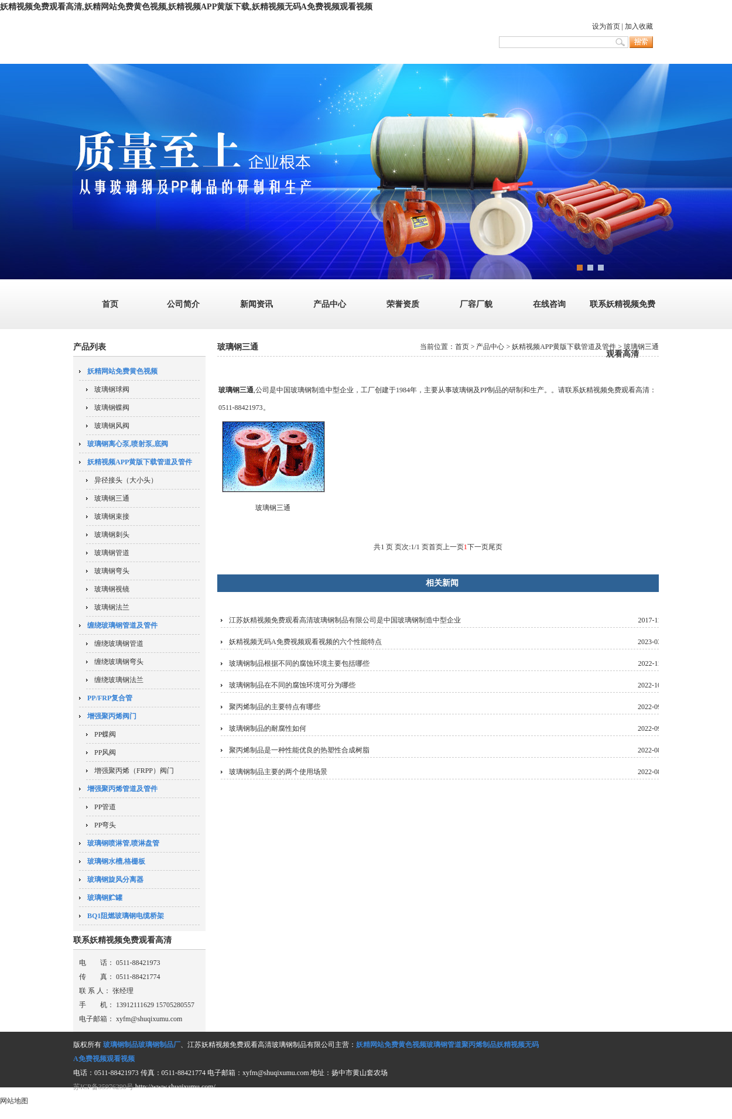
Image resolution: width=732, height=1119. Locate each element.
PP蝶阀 (105, 734)
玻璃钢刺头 (111, 535)
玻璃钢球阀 (111, 389)
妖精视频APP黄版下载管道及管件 (564, 347)
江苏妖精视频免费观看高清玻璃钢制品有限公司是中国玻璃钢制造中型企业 (345, 620)
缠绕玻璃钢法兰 (118, 680)
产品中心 (329, 304)
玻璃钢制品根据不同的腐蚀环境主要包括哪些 (299, 663)
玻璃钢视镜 (111, 589)
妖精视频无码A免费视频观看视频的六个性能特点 (305, 642)
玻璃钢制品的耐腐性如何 (267, 728)
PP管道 (105, 807)
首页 (110, 304)
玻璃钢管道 (111, 553)
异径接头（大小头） (126, 480)
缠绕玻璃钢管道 (118, 643)
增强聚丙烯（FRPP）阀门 (134, 770)
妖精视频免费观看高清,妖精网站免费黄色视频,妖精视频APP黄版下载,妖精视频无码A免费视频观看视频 (186, 6)
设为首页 (606, 26)
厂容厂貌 (476, 304)
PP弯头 (105, 825)
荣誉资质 (402, 304)
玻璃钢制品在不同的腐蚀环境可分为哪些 (292, 685)
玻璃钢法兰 (111, 607)
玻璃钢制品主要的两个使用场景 (278, 772)
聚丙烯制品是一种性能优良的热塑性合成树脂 (299, 750)
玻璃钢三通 (111, 498)
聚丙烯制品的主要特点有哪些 (274, 707)
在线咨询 (549, 304)
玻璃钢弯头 (111, 571)
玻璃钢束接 (111, 516)
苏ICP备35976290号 (103, 1087)
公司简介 (183, 304)
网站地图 (14, 1101)
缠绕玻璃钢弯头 (118, 662)
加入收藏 (639, 26)
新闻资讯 (256, 304)
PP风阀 (105, 752)
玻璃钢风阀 (111, 426)
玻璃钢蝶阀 (111, 407)
